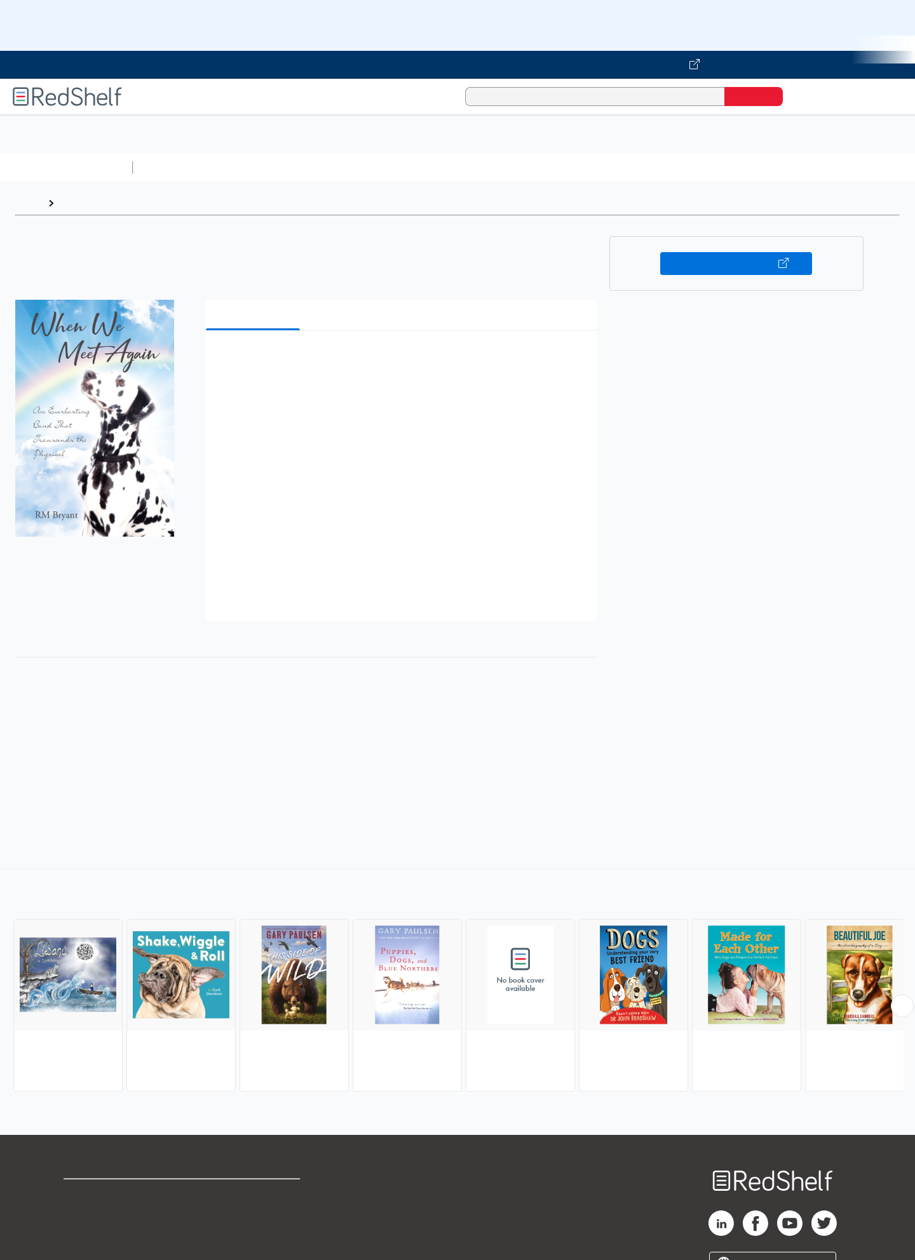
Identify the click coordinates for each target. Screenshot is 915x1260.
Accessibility (251, 1235)
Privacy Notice (99, 1235)
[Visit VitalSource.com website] (457, 65)
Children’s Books (843, 167)
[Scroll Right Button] (902, 1006)
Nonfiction (769, 167)
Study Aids (171, 167)
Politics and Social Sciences (626, 167)
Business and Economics (493, 167)
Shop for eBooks (104, 1194)
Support (83, 1215)
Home (28, 203)
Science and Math (249, 167)
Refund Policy (254, 1215)
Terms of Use (254, 1194)
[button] (404, 359)
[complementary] (457, 982)
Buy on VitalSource (736, 263)
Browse (78, 203)
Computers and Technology (362, 167)
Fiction (718, 167)
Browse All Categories (66, 167)
